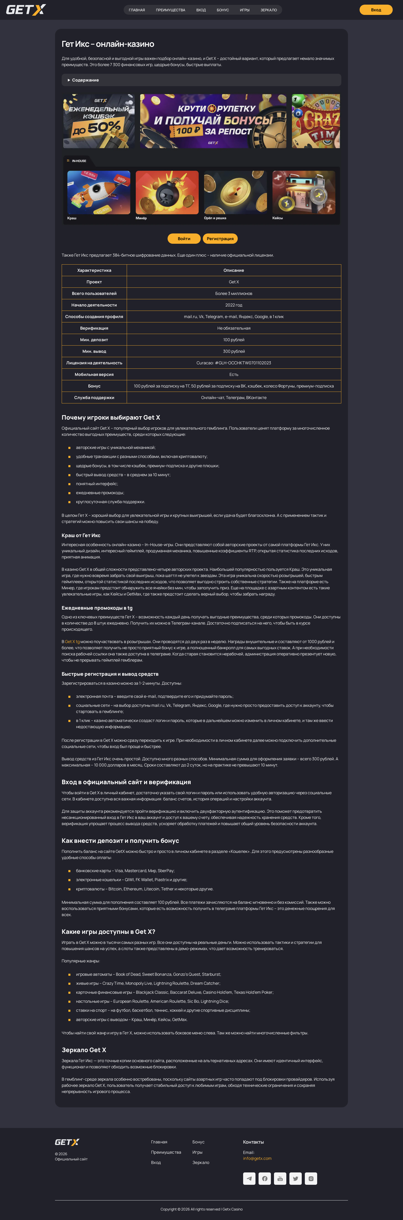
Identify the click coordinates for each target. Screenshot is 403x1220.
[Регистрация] (220, 238)
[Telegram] (249, 1178)
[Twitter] (295, 1178)
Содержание (85, 80)
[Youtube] (280, 1178)
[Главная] (26, 10)
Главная (137, 9)
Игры (245, 9)
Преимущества (170, 9)
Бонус (223, 9)
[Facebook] (265, 1178)
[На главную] (67, 1142)
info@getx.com (257, 1158)
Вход (201, 9)
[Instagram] (311, 1178)
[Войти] (184, 238)
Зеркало (269, 9)
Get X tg (72, 641)
